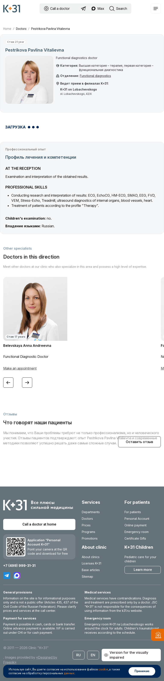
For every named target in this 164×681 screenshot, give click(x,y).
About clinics (91, 557)
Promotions (90, 538)
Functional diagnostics (95, 76)
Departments (91, 512)
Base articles (91, 570)
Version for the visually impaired (126, 654)
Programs (88, 532)
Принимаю (142, 671)
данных (69, 673)
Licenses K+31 (91, 563)
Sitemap (87, 576)
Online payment (135, 525)
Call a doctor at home (39, 524)
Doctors (21, 28)
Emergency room (136, 532)
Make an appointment (20, 368)
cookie (103, 669)
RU (78, 655)
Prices (86, 525)
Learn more (143, 570)
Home (7, 28)
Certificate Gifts (135, 538)
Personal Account (136, 518)
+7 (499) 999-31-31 (19, 565)
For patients (132, 512)
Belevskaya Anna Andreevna (27, 345)
